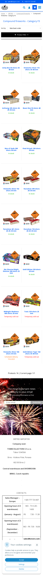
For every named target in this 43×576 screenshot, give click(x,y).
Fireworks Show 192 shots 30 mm (11, 190)
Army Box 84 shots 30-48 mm (11, 69)
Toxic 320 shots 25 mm (31, 312)
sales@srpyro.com (14, 2)
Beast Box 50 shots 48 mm (31, 109)
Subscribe (37, 402)
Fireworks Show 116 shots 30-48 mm (31, 69)
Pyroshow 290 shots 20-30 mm (32, 190)
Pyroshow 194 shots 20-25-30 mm (32, 230)
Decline (21, 569)
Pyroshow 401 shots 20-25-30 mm (11, 230)
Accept (21, 560)
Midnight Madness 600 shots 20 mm (11, 312)
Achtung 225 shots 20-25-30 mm (11, 109)
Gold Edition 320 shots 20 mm (32, 270)
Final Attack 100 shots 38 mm (32, 149)
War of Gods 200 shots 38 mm (11, 149)
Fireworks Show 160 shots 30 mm (11, 353)
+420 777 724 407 (30, 2)
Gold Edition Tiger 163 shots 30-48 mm (31, 353)
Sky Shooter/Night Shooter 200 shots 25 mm (11, 271)
